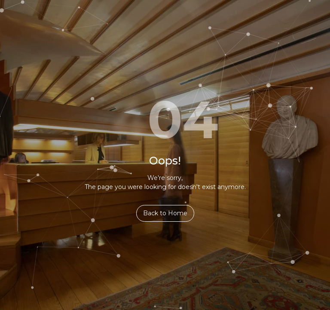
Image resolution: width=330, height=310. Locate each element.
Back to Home (165, 213)
